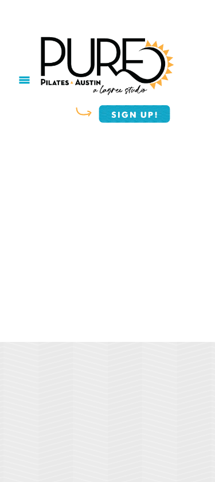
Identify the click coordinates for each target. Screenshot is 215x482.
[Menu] (24, 80)
